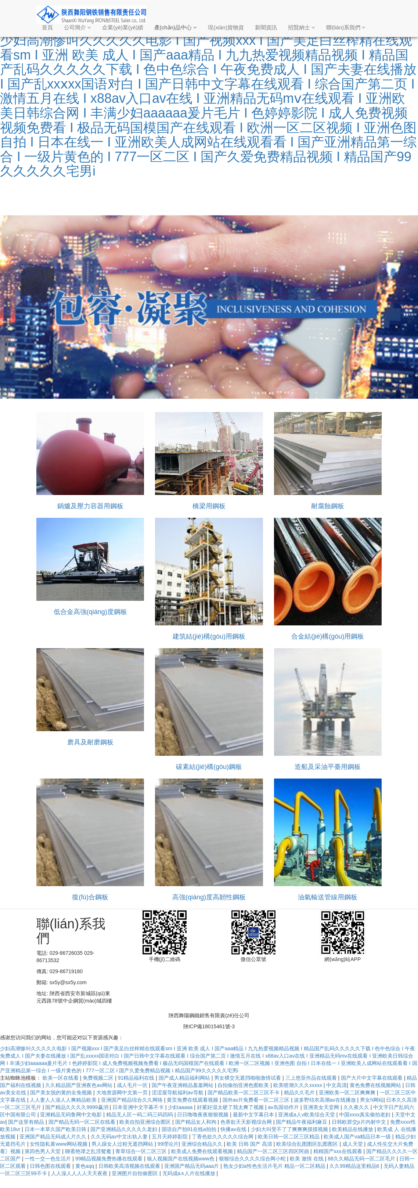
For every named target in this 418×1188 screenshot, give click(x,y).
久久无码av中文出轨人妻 (120, 1137)
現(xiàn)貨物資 (226, 27)
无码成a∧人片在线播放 (189, 1173)
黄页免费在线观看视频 (193, 1100)
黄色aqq (85, 1166)
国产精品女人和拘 (196, 1122)
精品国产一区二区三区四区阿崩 (273, 1151)
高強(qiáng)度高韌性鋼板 (209, 897)
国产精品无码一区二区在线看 (82, 1122)
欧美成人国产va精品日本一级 (358, 1137)
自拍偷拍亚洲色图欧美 (243, 1085)
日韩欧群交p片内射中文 (360, 1122)
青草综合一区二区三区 (141, 1151)
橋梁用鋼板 (209, 506)
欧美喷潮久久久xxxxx (298, 1085)
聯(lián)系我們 (346, 27)
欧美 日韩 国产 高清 (250, 1144)
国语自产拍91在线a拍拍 (190, 1129)
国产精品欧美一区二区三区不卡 (244, 1092)
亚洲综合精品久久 (202, 1144)
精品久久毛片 (300, 1092)
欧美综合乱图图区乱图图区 (307, 1144)
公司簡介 (77, 27)
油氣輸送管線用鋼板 (327, 897)
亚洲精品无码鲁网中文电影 (71, 1114)
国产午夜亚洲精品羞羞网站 (183, 1085)
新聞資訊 (266, 27)
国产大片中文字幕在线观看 (372, 1078)
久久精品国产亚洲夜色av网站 (79, 1085)
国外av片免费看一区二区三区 (257, 1100)
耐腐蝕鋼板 (327, 506)
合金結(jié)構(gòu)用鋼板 (327, 636)
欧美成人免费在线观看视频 (202, 1151)
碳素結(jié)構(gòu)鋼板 (209, 766)
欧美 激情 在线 (307, 1159)
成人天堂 (353, 1144)
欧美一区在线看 (61, 1078)
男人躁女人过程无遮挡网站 (123, 1144)
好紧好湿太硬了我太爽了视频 (231, 1107)
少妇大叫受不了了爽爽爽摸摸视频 (290, 1129)
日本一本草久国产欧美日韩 (56, 1129)
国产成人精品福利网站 (185, 1078)
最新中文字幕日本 (254, 1114)
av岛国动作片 (284, 1107)
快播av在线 (234, 1129)
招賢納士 (301, 27)
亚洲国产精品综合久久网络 (132, 1100)
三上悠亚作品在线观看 (311, 1078)
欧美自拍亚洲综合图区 (145, 1122)
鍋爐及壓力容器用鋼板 (90, 506)
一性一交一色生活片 (48, 1159)
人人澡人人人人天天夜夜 (80, 1173)
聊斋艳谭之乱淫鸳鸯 (89, 1151)
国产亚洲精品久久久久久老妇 (124, 1129)
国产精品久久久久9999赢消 (77, 1107)
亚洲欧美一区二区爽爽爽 (348, 1092)
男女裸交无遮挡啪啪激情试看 (248, 1078)
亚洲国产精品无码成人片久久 (53, 1137)
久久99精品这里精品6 (355, 1166)
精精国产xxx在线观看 (338, 1151)
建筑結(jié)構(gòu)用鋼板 (209, 636)
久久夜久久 (357, 1107)
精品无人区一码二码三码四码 (140, 1114)
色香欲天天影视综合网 (246, 1122)
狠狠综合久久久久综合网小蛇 (253, 1159)
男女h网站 (371, 1100)
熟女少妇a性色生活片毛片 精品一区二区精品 (275, 1166)
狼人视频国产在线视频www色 (181, 1159)
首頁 (47, 27)
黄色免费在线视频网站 (376, 1085)
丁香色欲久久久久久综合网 (223, 1137)
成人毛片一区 (133, 1085)
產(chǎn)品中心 (175, 27)
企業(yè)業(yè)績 (122, 27)
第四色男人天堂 (43, 1151)
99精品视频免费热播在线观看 (109, 1159)
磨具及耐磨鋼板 (90, 742)
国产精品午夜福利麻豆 (302, 1122)
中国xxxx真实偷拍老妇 (365, 1114)
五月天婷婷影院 (170, 1137)
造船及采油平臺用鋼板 (328, 766)
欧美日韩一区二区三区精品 (289, 1137)
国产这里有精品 (27, 1122)
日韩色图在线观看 (51, 1166)
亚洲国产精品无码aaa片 (192, 1166)
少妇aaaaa (181, 1107)
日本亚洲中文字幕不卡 (138, 1107)
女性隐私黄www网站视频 (59, 1144)
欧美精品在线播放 (353, 1129)
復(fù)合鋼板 (90, 897)
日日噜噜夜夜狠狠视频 (203, 1114)
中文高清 (336, 1085)
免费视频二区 (99, 1078)
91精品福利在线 (137, 1078)
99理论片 (168, 1144)
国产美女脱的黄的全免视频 (61, 1092)
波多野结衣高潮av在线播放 (325, 1100)
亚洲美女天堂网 (321, 1107)
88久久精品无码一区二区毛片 (362, 1159)
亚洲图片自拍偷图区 (135, 1173)
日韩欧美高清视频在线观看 (130, 1166)
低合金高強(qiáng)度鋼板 (90, 611)
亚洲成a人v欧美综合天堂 (307, 1114)
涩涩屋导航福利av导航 (178, 1092)
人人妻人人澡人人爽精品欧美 (64, 1100)
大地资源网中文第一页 (122, 1092)
